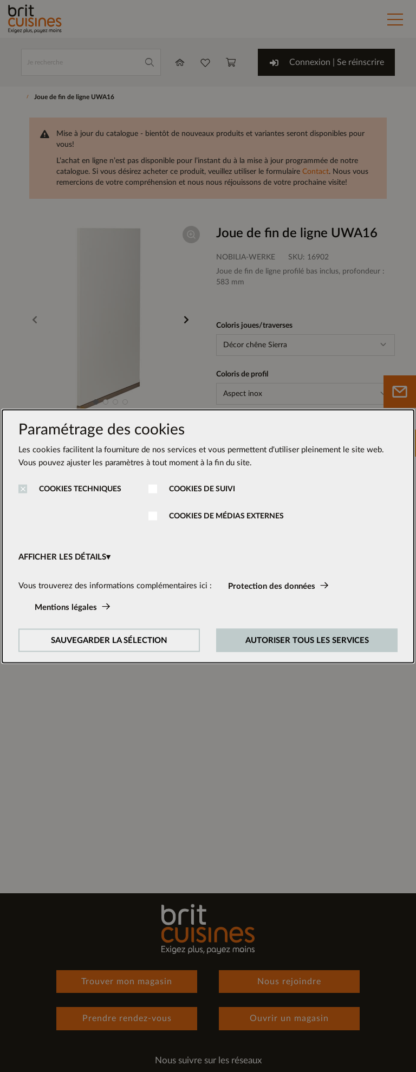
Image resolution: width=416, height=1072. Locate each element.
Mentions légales (66, 607)
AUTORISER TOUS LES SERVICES (307, 640)
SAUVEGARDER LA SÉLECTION (109, 640)
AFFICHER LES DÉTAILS (62, 557)
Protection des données (271, 586)
